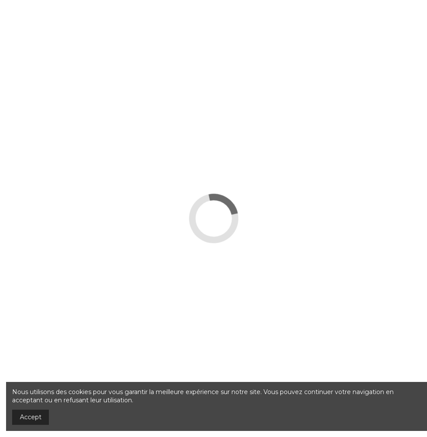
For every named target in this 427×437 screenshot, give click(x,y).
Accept (31, 417)
